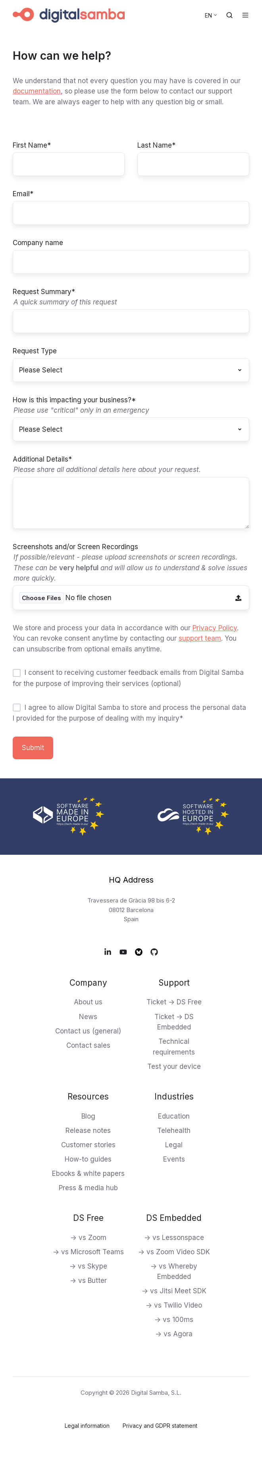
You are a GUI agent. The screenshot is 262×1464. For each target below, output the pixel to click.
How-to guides (88, 1159)
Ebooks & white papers (88, 1173)
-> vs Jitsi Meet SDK (174, 1291)
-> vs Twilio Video (174, 1305)
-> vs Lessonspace (174, 1238)
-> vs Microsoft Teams (88, 1252)
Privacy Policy (215, 628)
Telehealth (174, 1131)
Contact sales (88, 1045)
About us (88, 1002)
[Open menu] (245, 15)
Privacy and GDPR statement (160, 1425)
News (88, 1017)
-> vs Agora (174, 1334)
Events (174, 1159)
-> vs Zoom (88, 1238)
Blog (88, 1116)
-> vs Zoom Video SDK (174, 1252)
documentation (37, 91)
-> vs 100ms (173, 1320)
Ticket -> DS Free (174, 1002)
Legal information (87, 1425)
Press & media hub (88, 1188)
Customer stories (88, 1145)
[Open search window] (229, 15)
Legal (174, 1145)
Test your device (174, 1066)
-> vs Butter (88, 1281)
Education (174, 1116)
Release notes (88, 1131)
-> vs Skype (88, 1266)
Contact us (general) (88, 1031)
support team (200, 638)
